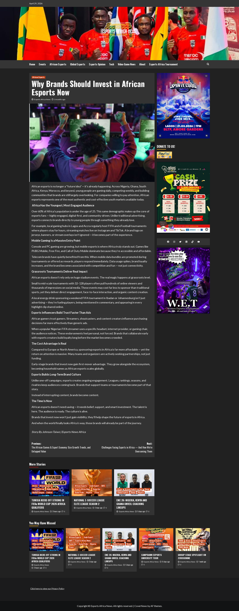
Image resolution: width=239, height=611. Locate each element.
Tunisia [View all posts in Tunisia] (49, 492)
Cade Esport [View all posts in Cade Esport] (94, 486)
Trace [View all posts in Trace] (97, 492)
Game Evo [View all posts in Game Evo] (96, 489)
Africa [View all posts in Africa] (34, 486)
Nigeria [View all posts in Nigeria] (89, 492)
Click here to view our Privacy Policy (47, 588)
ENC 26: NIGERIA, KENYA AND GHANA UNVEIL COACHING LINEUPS (131, 503)
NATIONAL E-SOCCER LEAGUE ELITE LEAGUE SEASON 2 (89, 502)
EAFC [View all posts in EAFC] (103, 486)
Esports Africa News (42, 99)
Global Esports (77, 64)
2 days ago (98, 508)
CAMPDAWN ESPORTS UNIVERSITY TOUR (151, 556)
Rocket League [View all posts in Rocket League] (38, 492)
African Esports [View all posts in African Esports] (38, 77)
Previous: (62, 447)
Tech (111, 64)
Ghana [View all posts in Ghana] (146, 489)
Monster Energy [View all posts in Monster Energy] (199, 544)
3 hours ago (56, 511)
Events (42, 64)
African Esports (58, 64)
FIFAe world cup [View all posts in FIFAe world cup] (38, 489)
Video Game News (127, 64)
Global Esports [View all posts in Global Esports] (52, 489)
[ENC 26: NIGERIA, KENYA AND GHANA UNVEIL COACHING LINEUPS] (134, 482)
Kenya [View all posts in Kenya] (133, 492)
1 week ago (202, 561)
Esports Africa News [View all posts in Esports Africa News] (82, 489)
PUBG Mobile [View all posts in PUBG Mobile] (183, 547)
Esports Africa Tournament (163, 64)
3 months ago (59, 99)
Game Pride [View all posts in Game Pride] (79, 492)
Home (32, 64)
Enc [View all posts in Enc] (140, 489)
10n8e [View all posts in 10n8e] (181, 540)
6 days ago (166, 561)
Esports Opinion (97, 64)
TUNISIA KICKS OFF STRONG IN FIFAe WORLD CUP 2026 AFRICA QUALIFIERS (48, 503)
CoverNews (140, 605)
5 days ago (141, 511)
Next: (122, 447)
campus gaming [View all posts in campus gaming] (148, 544)
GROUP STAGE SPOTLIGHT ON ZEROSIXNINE (192, 556)
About (142, 64)
